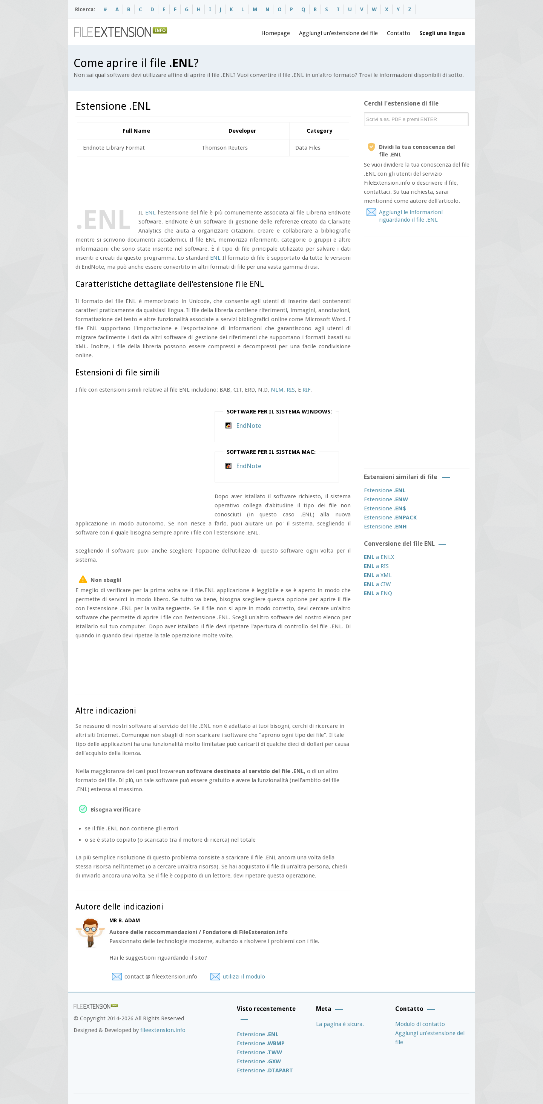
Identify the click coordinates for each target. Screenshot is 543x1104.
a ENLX (379, 557)
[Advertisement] (212, 181)
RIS (291, 389)
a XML (378, 575)
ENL (150, 212)
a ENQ (378, 593)
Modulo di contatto (420, 1024)
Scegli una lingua (442, 33)
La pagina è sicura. (340, 1024)
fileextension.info (163, 1030)
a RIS (376, 566)
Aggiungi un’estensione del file (338, 33)
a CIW (377, 584)
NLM (277, 389)
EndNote (248, 425)
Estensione (385, 490)
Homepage (275, 33)
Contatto (398, 33)
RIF (306, 389)
